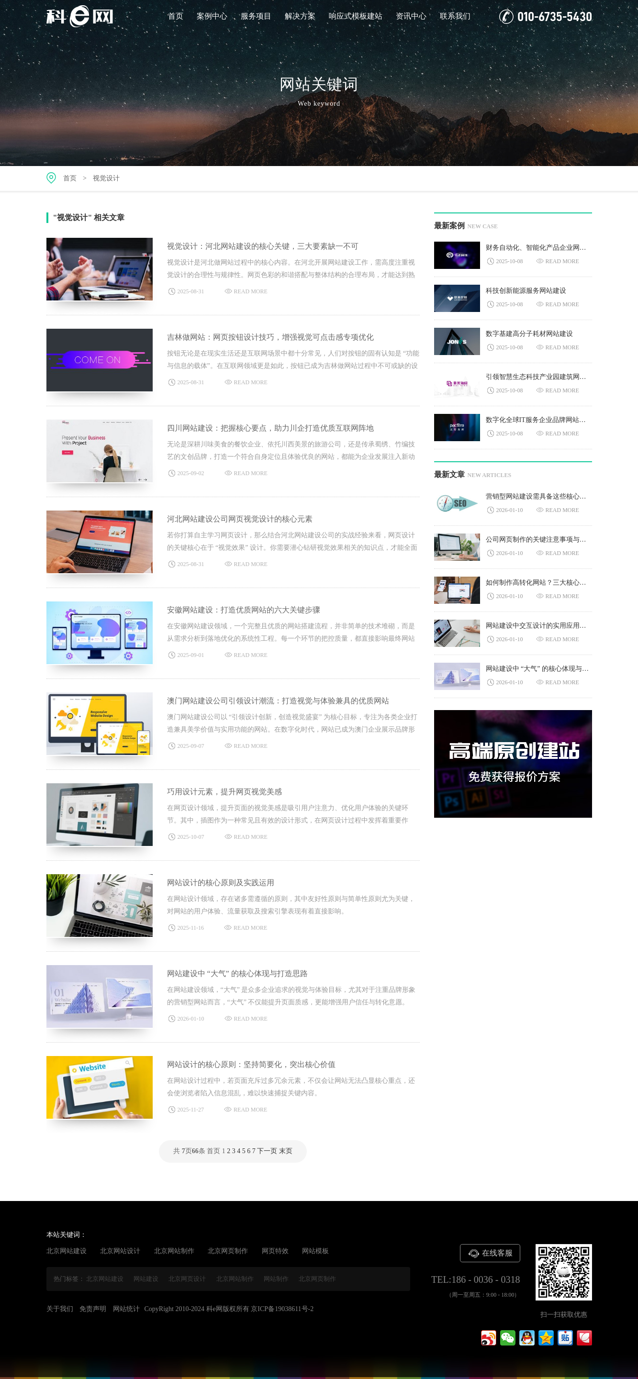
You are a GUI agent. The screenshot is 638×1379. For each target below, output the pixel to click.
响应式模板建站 (355, 16)
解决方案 (300, 16)
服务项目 (256, 16)
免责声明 (92, 1308)
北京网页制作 (228, 1251)
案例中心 (212, 16)
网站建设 (146, 1278)
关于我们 (59, 1308)
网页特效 (275, 1251)
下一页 (267, 1151)
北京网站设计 (120, 1251)
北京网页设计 (187, 1278)
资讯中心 (411, 16)
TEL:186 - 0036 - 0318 (475, 1279)
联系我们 (455, 16)
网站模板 (315, 1251)
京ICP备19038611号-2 (282, 1308)
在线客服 (490, 1253)
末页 (285, 1151)
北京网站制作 (174, 1251)
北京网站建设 (66, 1251)
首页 (175, 16)
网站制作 (276, 1278)
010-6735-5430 (545, 17)
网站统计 (126, 1308)
